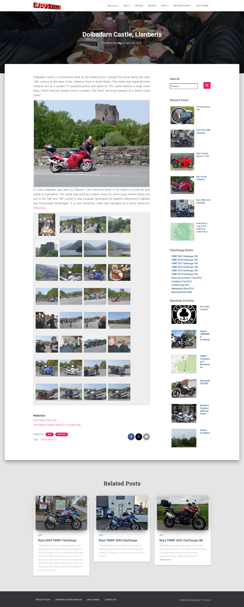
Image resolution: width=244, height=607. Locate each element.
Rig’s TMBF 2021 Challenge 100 (181, 540)
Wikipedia (40, 207)
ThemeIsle (206, 600)
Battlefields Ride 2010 (182, 288)
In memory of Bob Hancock (69, 600)
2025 (40, 535)
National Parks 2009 (181, 292)
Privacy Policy (43, 600)
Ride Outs (113, 6)
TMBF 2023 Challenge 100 (184, 256)
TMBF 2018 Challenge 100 (184, 259)
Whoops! (152, 6)
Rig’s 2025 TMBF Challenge (57, 540)
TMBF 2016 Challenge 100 (184, 267)
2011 (50, 434)
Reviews (139, 6)
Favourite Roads (182, 6)
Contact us (110, 600)
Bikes (127, 6)
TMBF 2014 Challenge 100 (184, 274)
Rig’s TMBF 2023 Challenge (118, 540)
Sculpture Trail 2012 (181, 281)
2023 (101, 535)
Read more (165, 559)
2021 (161, 535)
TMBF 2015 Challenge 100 (184, 270)
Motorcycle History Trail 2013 (186, 277)
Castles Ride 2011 (48, 439)
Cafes (165, 6)
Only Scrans (202, 6)
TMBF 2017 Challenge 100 (184, 263)
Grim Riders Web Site (46, 420)
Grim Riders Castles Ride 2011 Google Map (59, 424)
